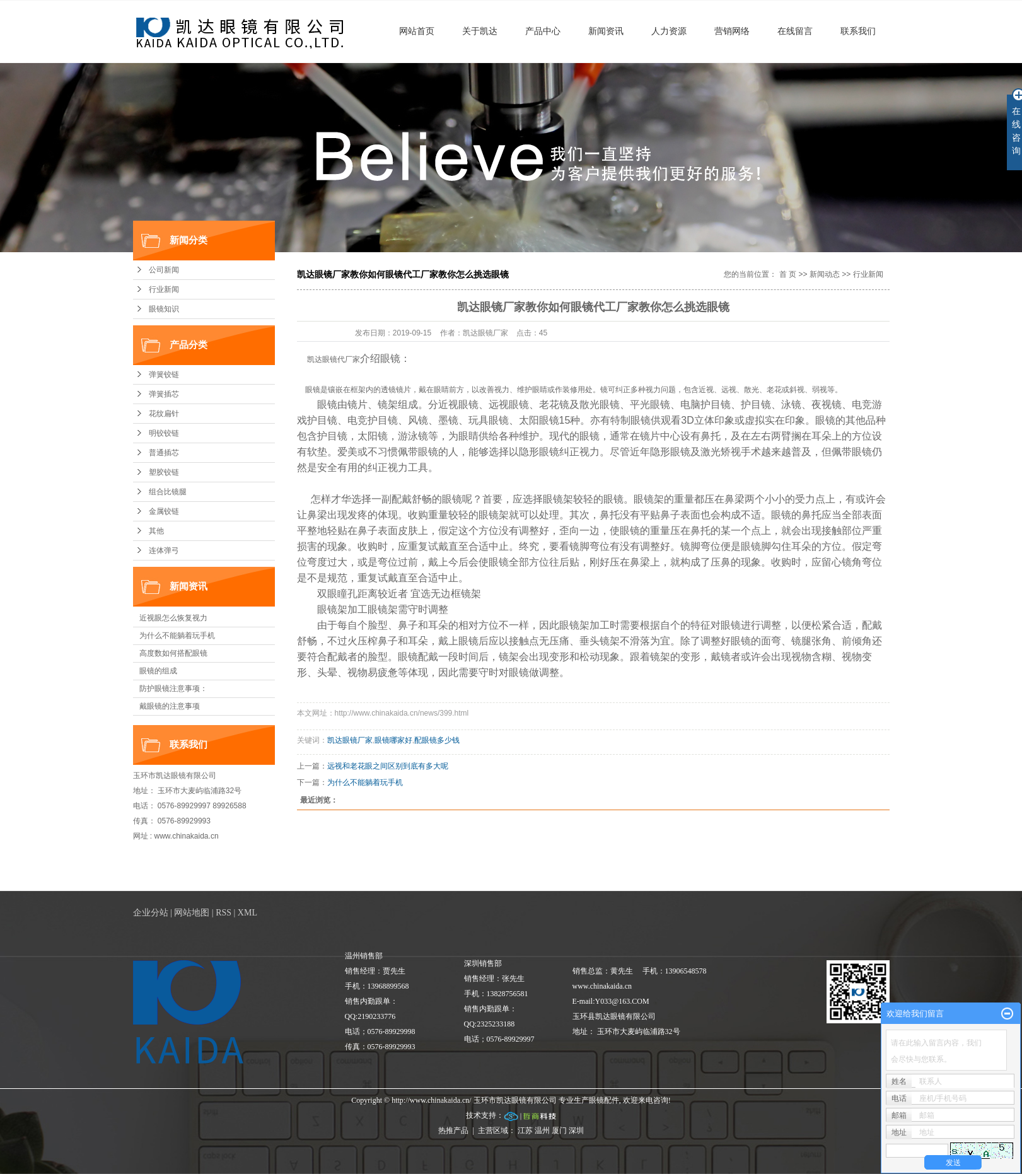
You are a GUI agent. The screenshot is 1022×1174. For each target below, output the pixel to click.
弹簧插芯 (164, 394)
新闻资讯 (606, 31)
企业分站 (150, 912)
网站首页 (416, 31)
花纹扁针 (164, 413)
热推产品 (453, 1130)
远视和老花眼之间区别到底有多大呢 (387, 766)
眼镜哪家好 (393, 740)
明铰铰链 (164, 433)
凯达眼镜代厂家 (333, 359)
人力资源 (669, 31)
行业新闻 (164, 289)
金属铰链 (164, 511)
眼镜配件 (604, 1100)
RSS (223, 912)
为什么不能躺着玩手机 (177, 635)
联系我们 (858, 31)
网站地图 (191, 912)
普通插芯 (164, 452)
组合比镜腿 (168, 491)
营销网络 (732, 31)
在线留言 (795, 31)
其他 (156, 530)
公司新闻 (164, 269)
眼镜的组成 (158, 670)
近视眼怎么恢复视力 (173, 617)
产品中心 (542, 31)
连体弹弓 (164, 550)
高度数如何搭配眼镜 (173, 653)
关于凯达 (479, 31)
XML (247, 912)
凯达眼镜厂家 (350, 740)
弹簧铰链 (164, 374)
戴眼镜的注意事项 (169, 706)
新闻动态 (825, 274)
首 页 (787, 274)
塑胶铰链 (164, 472)
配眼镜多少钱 (437, 740)
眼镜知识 (164, 309)
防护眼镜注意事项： (173, 688)
